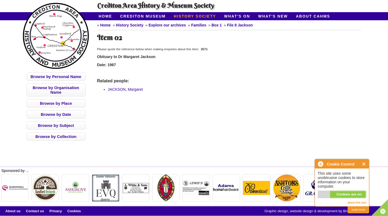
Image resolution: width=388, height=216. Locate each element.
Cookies (74, 211)
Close (364, 164)
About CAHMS (313, 16)
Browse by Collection (56, 136)
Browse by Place (56, 103)
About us (12, 211)
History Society (195, 16)
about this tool (357, 202)
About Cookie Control (320, 163)
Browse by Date (56, 114)
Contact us (35, 211)
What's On (237, 16)
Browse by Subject (56, 125)
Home (105, 16)
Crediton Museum (143, 16)
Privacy (56, 211)
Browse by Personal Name (55, 76)
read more (358, 209)
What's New (273, 16)
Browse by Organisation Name (56, 89)
